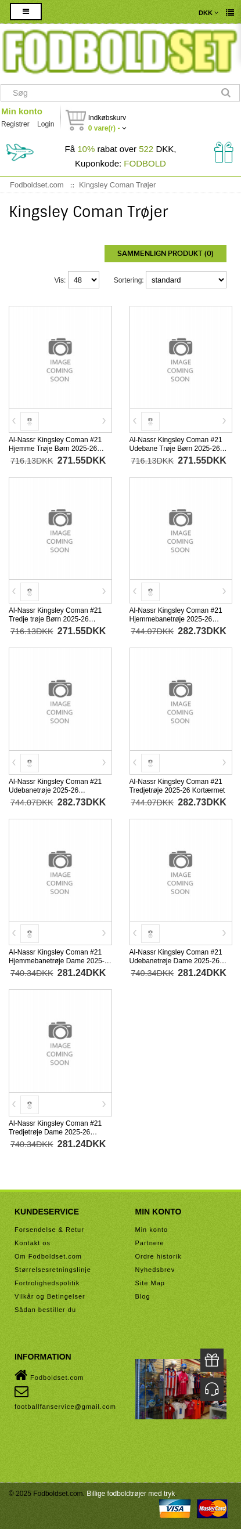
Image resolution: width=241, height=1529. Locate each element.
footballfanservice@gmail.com (65, 1397)
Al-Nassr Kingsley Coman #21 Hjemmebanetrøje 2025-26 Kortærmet (176, 619)
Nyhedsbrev (155, 1269)
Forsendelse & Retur (49, 1229)
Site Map (150, 1282)
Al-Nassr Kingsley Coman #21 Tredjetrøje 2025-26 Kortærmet (177, 786)
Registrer (15, 124)
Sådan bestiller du (45, 1309)
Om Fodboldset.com (48, 1256)
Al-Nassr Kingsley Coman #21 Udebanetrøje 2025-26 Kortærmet (55, 790)
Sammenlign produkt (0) (165, 253)
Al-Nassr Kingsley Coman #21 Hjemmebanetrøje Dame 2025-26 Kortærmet (57, 961)
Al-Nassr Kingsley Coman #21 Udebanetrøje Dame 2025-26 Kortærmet (176, 961)
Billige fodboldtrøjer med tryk (131, 1494)
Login (45, 124)
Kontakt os (33, 1242)
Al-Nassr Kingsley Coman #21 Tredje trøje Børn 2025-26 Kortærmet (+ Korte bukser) (55, 619)
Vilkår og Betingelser (50, 1296)
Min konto (21, 111)
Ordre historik (158, 1256)
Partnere (149, 1242)
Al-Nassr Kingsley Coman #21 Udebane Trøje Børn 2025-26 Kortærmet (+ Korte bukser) (176, 448)
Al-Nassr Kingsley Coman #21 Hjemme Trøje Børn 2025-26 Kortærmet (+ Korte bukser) (55, 448)
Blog (142, 1296)
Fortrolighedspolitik (47, 1282)
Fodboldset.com (49, 1375)
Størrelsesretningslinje (53, 1269)
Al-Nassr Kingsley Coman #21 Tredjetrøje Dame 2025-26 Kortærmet (55, 1132)
